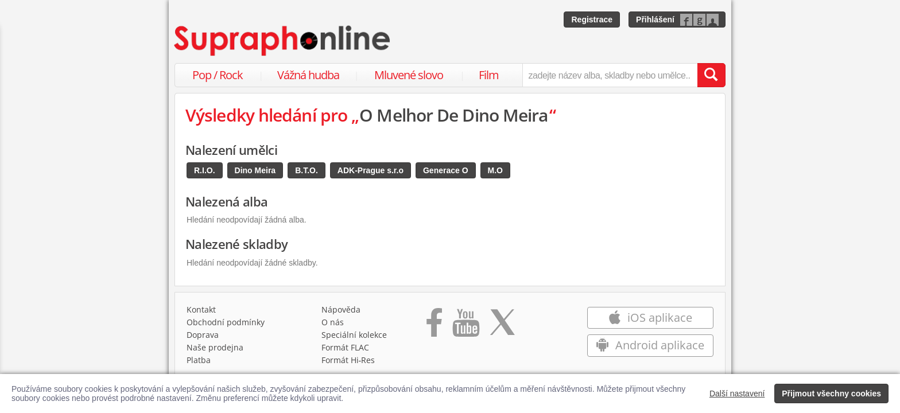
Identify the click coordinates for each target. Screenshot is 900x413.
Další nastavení (737, 393)
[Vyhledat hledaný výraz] (711, 75)
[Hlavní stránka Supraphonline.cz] (283, 40)
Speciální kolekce (354, 334)
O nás (332, 322)
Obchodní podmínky (226, 322)
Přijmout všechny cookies (831, 393)
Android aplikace (650, 345)
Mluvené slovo (408, 75)
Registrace (591, 19)
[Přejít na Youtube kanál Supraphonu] (465, 326)
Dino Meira (255, 170)
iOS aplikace (650, 317)
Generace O (445, 170)
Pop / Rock (217, 75)
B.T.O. (306, 170)
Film (489, 75)
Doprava (203, 334)
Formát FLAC (345, 347)
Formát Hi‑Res (348, 359)
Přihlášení (655, 19)
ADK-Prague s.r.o (371, 170)
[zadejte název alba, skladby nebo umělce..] (609, 75)
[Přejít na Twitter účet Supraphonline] (502, 326)
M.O (495, 170)
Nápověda (340, 309)
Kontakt (201, 309)
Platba (199, 359)
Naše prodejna (215, 347)
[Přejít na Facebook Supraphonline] (434, 326)
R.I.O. (204, 170)
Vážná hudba (308, 75)
